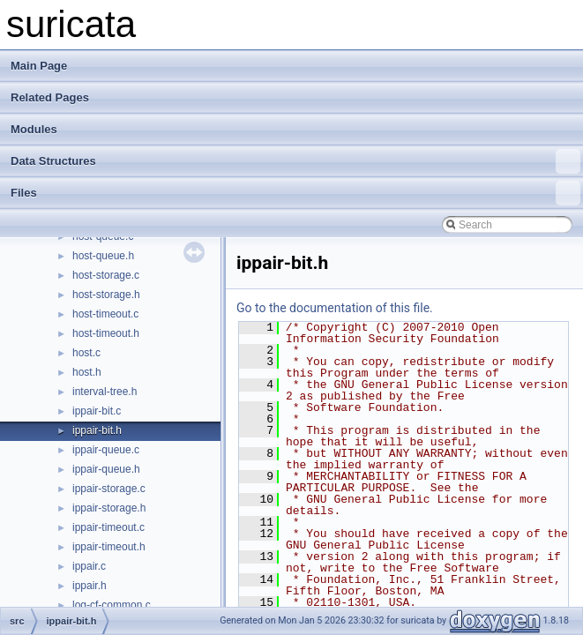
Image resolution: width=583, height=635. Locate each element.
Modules (34, 129)
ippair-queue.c (105, 450)
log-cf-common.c (111, 605)
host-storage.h (106, 294)
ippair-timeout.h (109, 547)
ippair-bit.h (97, 430)
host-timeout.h (105, 333)
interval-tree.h (104, 391)
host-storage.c (105, 275)
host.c (86, 353)
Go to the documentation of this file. (334, 308)
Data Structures (295, 161)
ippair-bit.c (96, 411)
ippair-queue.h (106, 469)
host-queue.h (103, 256)
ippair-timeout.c (108, 527)
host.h (86, 372)
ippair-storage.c (109, 488)
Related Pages (50, 97)
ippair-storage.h (109, 508)
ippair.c (89, 566)
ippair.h (89, 585)
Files (295, 193)
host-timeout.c (105, 314)
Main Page (39, 65)
